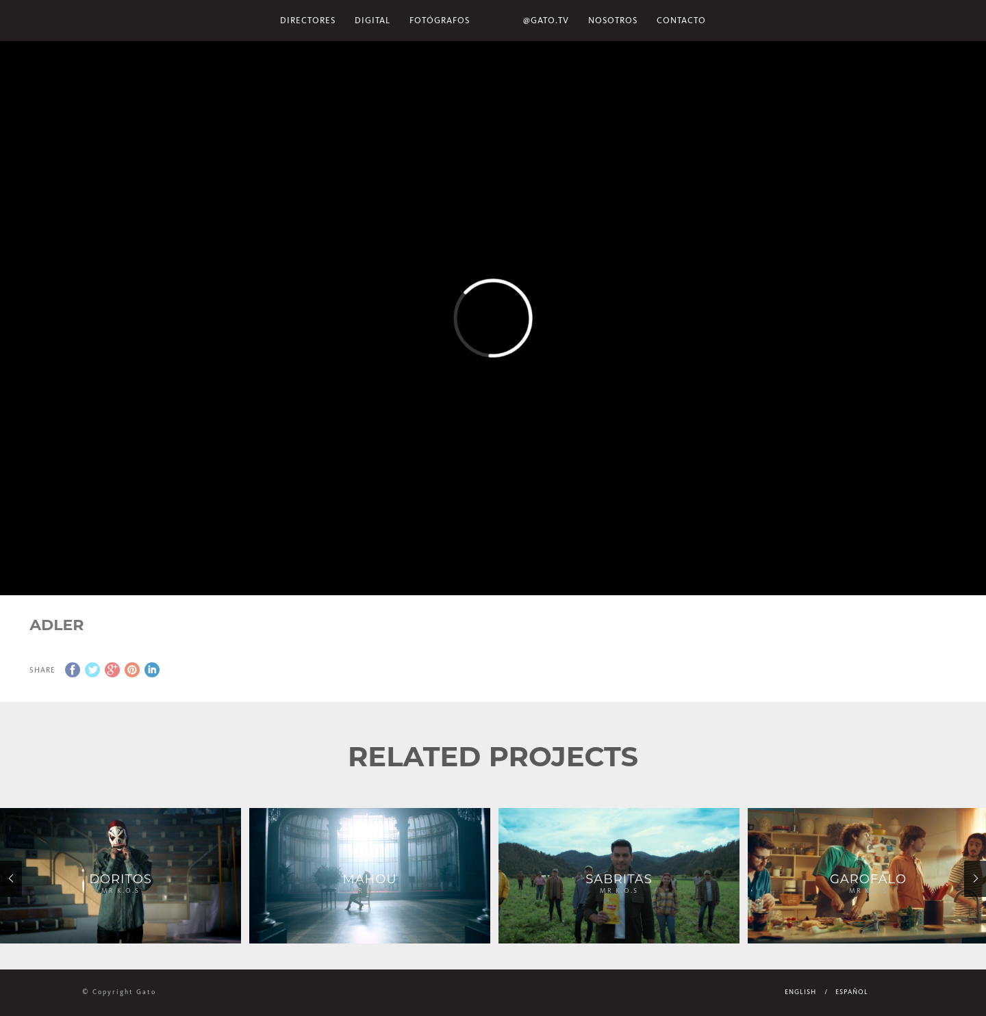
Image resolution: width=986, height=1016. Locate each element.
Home (496, 20)
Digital (372, 20)
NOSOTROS (612, 20)
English (800, 992)
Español (851, 992)
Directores (308, 20)
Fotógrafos (439, 20)
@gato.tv (546, 20)
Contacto (681, 20)
